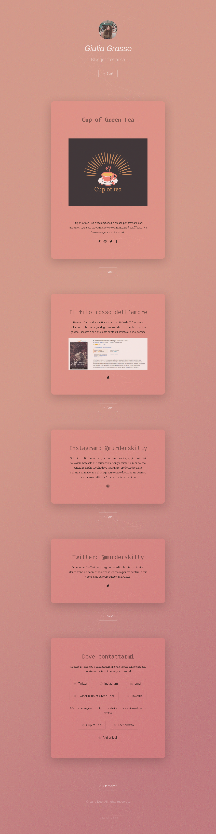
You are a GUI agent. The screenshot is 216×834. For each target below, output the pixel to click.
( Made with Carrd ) (108, 817)
